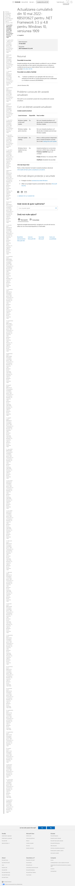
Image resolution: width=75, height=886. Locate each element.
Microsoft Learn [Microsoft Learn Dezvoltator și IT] (29, 865)
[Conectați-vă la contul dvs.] (71, 2)
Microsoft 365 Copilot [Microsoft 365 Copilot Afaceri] (6, 874)
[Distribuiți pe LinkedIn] (21, 191)
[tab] (23, 220)
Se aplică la (20, 35)
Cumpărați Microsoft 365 (42, 2)
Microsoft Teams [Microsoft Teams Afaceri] (5, 877)
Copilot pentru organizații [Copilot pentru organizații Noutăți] (7, 835)
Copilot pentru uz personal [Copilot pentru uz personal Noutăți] (7, 838)
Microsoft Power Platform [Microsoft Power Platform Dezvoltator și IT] (31, 872)
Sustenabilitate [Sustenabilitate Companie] (53, 871)
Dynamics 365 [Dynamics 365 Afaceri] (4, 867)
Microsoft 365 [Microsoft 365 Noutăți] (4, 840)
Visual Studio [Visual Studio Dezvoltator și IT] (28, 874)
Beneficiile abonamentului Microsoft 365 (21, 238)
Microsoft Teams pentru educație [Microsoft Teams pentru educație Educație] (57, 840)
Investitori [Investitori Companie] (52, 868)
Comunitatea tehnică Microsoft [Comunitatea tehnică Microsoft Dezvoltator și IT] (32, 867)
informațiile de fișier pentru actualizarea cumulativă (31, 169)
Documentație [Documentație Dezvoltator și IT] (29, 862)
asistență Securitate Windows (40, 180)
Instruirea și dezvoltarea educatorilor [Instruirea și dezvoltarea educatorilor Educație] (58, 848)
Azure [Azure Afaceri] (3, 865)
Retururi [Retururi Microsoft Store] (27, 840)
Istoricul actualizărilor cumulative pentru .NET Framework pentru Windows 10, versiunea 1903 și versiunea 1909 (9, 17)
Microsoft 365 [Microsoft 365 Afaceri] (4, 870)
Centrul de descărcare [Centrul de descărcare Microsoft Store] (30, 838)
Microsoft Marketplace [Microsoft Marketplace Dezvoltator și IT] (30, 870)
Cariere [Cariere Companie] (52, 860)
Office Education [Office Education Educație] (54, 845)
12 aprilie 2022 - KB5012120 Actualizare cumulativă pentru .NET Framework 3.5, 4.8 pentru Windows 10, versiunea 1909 (9, 46)
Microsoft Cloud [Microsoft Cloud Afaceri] (5, 860)
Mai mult (32, 2)
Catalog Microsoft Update (50, 141)
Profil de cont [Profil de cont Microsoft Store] (28, 835)
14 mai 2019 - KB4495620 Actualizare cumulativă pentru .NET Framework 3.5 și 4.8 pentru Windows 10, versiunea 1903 (9, 806)
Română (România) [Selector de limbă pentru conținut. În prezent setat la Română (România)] (7, 881)
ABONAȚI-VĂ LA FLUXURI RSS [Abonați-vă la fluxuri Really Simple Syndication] (26, 196)
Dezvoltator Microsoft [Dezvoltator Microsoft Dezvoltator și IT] (30, 860)
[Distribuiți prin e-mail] (25, 191)
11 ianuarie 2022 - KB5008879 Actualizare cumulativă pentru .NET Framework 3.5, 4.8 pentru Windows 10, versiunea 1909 (9, 78)
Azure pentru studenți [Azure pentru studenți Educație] (55, 853)
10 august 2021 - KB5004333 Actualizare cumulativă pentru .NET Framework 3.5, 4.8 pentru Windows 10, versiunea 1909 (9, 110)
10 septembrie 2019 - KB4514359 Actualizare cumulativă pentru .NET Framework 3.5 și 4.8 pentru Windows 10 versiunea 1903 (9, 739)
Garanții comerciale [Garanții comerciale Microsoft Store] (30, 848)
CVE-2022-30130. (27, 69)
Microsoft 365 (25, 2)
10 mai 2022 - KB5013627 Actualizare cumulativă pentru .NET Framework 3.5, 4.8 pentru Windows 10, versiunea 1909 (9, 31)
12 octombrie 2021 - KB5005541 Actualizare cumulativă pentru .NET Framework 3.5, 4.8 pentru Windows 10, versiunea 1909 (9, 94)
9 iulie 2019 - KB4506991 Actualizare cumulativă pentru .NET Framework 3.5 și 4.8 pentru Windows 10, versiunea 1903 (9, 771)
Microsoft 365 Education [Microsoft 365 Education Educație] (55, 843)
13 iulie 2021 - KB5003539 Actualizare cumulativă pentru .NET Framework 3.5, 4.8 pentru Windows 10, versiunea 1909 (9, 126)
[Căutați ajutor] (67, 2)
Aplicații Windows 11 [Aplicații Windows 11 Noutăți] (6, 843)
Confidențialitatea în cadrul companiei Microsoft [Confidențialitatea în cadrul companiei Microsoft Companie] (60, 862)
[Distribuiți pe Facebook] (18, 191)
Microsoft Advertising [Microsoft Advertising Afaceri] (6, 872)
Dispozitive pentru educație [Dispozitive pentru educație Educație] (56, 838)
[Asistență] (17, 2)
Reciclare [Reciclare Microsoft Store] (28, 845)
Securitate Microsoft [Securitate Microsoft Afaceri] (6, 862)
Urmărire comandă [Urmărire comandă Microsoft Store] (29, 843)
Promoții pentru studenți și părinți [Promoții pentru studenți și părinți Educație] (57, 850)
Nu (51, 828)
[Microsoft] (7, 2)
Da (42, 828)
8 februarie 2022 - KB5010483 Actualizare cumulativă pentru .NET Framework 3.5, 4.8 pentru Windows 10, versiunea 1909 (9, 61)
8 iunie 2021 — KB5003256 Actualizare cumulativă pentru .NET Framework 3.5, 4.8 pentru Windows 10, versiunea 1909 (9, 141)
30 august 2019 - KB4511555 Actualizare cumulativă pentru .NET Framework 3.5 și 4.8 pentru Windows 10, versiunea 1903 (9, 755)
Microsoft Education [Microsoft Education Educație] (54, 835)
